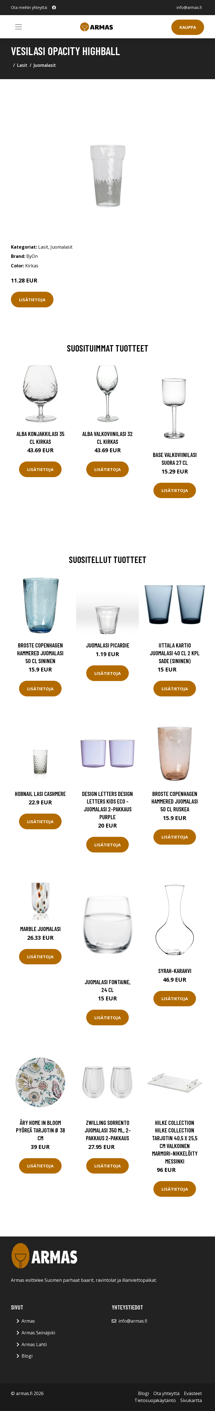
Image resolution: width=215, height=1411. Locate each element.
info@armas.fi (189, 7)
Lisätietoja (32, 299)
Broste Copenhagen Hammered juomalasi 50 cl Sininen (40, 653)
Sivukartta (191, 1400)
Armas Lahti (34, 1344)
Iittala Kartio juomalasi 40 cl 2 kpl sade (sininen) (175, 653)
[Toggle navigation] (18, 27)
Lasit (22, 65)
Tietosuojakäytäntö (155, 1400)
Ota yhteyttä (166, 1393)
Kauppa (187, 27)
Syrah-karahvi (174, 970)
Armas (28, 1321)
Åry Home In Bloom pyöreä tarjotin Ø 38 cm (40, 1130)
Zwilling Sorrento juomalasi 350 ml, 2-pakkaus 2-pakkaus (108, 1130)
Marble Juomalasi (40, 928)
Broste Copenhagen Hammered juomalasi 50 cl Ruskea (174, 801)
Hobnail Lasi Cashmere (40, 793)
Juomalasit (45, 65)
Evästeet (193, 1393)
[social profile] (54, 7)
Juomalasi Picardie (107, 645)
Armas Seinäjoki (38, 1333)
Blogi (27, 1356)
